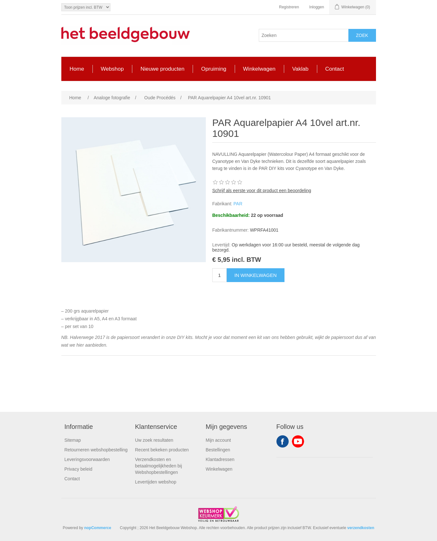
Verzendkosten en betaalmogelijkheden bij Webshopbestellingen (158, 466)
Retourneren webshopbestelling (96, 449)
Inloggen (316, 7)
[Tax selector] (85, 7)
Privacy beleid (78, 469)
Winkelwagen (219, 469)
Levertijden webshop (155, 481)
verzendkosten (360, 528)
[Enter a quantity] (219, 275)
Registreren (289, 7)
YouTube (298, 441)
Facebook (282, 441)
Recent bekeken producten (162, 449)
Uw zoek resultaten (154, 440)
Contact (72, 478)
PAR (237, 203)
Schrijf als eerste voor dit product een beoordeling (261, 190)
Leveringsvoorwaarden (87, 459)
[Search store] (304, 35)
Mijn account (218, 440)
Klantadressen (220, 459)
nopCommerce (97, 528)
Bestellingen (218, 449)
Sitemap (73, 440)
